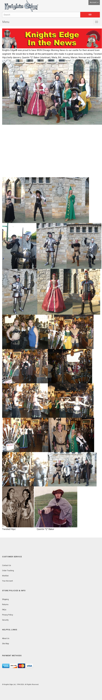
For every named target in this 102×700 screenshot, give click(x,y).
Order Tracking (8, 571)
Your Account (7, 581)
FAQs (4, 610)
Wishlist (5, 576)
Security (5, 620)
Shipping (5, 599)
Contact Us (6, 565)
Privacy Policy (7, 615)
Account (94, 2)
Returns (5, 605)
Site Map (5, 644)
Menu (5, 22)
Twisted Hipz (9, 529)
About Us (5, 638)
